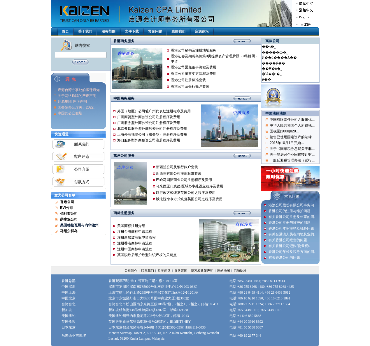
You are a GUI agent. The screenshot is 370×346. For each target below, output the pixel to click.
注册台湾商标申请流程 (134, 232)
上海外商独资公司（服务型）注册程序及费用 (152, 134)
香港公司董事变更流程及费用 (193, 74)
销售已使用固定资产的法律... (292, 137)
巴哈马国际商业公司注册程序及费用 (184, 180)
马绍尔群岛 (69, 231)
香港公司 (67, 202)
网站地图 (223, 270)
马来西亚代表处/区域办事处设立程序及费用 (189, 186)
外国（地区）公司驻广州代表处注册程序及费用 (154, 111)
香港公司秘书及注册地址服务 (193, 50)
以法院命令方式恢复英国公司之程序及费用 (189, 199)
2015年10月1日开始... (287, 143)
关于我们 (85, 31)
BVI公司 (66, 208)
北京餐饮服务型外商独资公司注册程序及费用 (152, 129)
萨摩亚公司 (69, 219)
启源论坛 (202, 31)
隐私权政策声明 (202, 270)
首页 (65, 31)
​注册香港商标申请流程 (134, 243)
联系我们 (147, 270)
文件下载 (132, 31)
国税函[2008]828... (284, 131)
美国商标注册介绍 (131, 226)
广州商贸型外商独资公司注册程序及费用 (148, 117)
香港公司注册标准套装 (188, 80)
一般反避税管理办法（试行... (292, 160)
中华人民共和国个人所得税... (292, 125)
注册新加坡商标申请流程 (136, 237)
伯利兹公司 (69, 214)
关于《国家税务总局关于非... (292, 149)
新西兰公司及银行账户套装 (177, 167)
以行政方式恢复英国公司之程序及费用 (185, 193)
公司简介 (130, 270)
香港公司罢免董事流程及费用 (193, 67)
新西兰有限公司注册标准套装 (178, 173)
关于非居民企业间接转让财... (292, 154)
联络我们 (178, 31)
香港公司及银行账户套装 (190, 86)
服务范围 (108, 31)
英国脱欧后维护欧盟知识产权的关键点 (147, 255)
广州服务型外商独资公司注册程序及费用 (148, 123)
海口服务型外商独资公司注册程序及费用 (148, 140)
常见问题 (155, 31)
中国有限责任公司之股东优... (292, 120)
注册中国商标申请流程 (134, 249)
